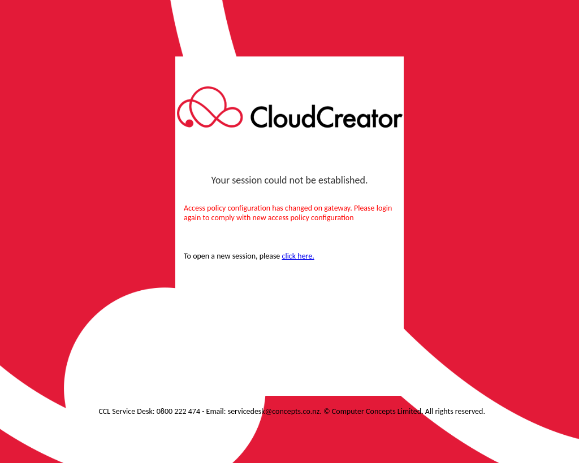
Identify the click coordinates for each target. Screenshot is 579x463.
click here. (298, 256)
